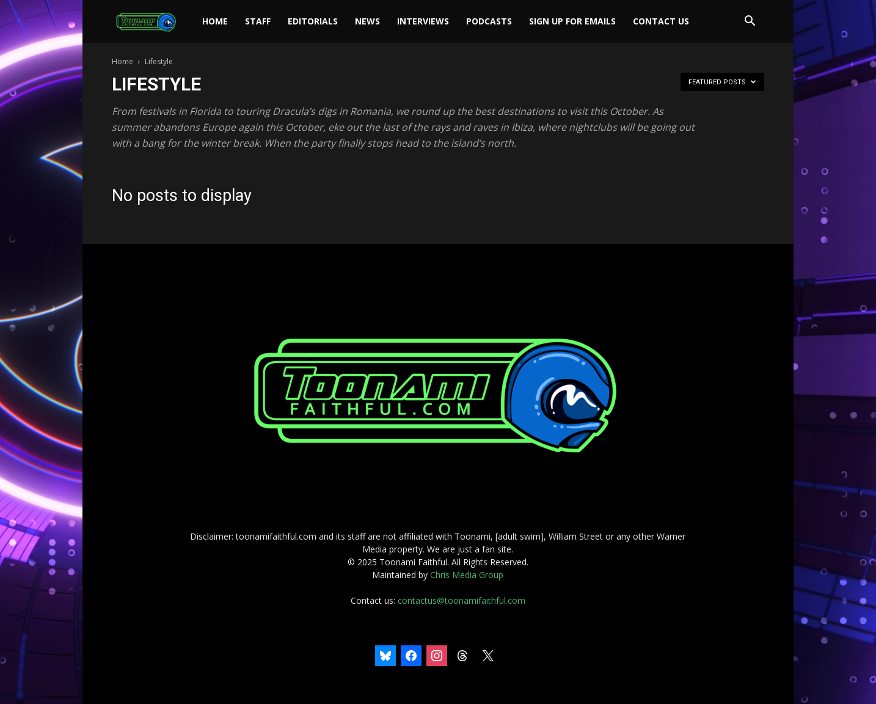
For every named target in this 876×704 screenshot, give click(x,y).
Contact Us (661, 21)
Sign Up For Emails (572, 21)
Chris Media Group (466, 575)
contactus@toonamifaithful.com (461, 600)
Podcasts (489, 21)
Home (215, 21)
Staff (258, 21)
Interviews (423, 21)
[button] (749, 22)
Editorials (313, 21)
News (367, 21)
